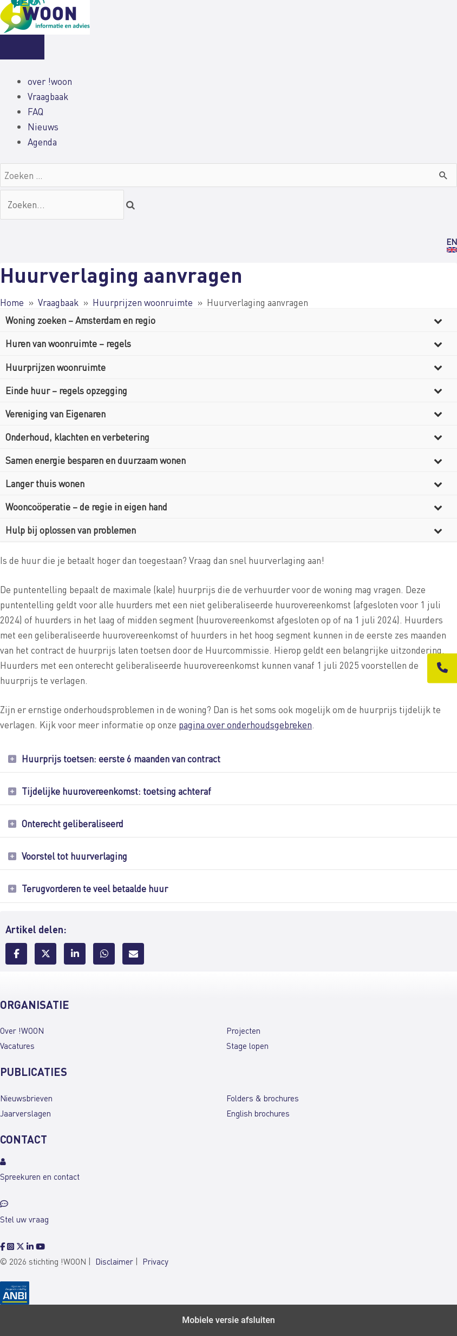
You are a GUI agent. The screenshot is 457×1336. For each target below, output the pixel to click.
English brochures (258, 1113)
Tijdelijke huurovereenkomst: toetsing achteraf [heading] (116, 791)
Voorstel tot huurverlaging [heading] (74, 856)
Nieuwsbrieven (26, 1098)
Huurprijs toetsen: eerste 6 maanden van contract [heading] (121, 759)
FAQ (35, 111)
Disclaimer (114, 1261)
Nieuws (43, 126)
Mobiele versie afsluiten (228, 1320)
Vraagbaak (48, 96)
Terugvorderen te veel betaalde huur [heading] (95, 888)
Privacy (155, 1261)
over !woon (50, 81)
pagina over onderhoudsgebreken (245, 724)
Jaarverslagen (25, 1113)
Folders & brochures (262, 1098)
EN (451, 241)
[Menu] (22, 47)
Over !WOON (22, 1030)
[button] (12, 759)
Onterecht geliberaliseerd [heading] (72, 823)
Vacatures (17, 1045)
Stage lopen (247, 1045)
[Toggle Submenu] (438, 320)
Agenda (42, 142)
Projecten (243, 1030)
